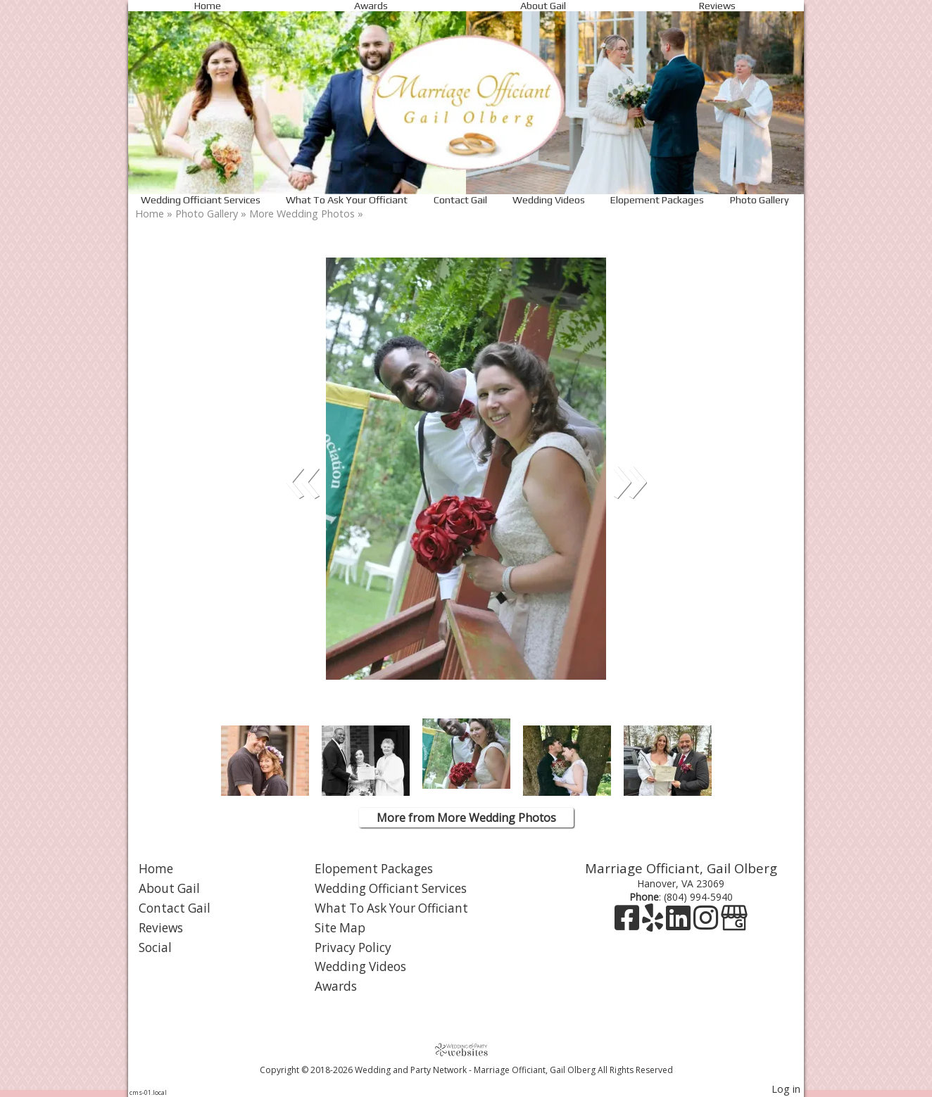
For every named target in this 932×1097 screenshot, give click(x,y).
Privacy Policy (353, 947)
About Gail (543, 5)
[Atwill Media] (466, 1049)
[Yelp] (654, 924)
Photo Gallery (759, 199)
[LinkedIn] (679, 924)
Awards (371, 5)
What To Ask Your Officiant (347, 199)
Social (155, 947)
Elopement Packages (657, 199)
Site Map (340, 928)
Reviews (717, 5)
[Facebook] (628, 924)
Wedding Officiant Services (200, 199)
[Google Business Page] (734, 924)
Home (207, 5)
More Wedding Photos (302, 213)
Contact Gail (460, 199)
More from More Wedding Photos (466, 817)
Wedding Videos (548, 199)
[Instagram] (707, 924)
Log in (786, 1089)
